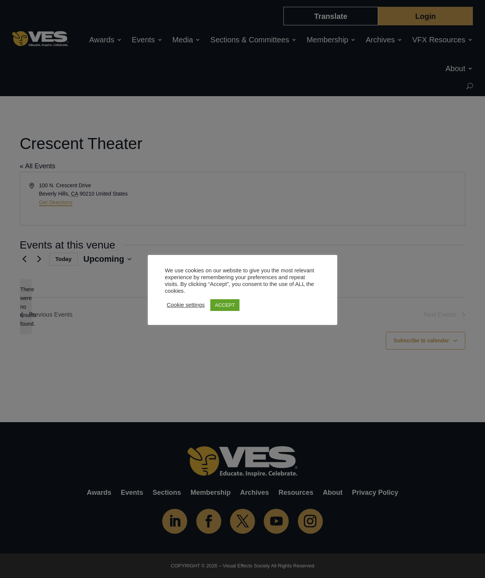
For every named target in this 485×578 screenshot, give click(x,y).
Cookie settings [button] (186, 305)
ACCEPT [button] (225, 305)
